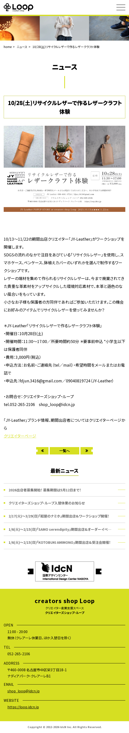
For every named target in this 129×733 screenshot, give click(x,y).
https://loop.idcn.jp (23, 706)
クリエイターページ (20, 436)
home (8, 47)
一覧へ (64, 451)
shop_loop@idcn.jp (23, 690)
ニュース (22, 47)
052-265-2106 (18, 653)
